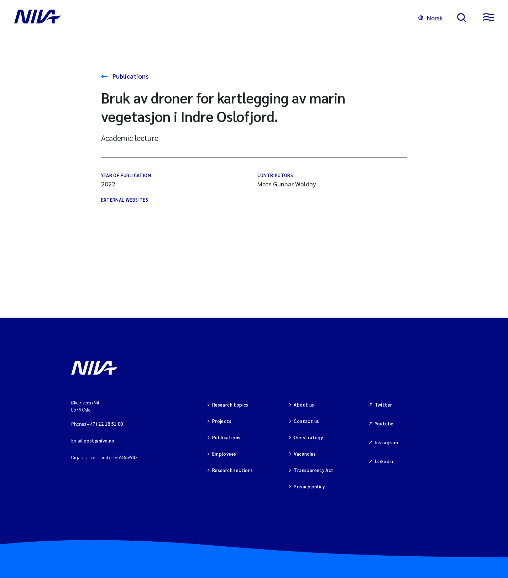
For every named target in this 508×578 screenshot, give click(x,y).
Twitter (383, 405)
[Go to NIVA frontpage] (209, 18)
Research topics (230, 405)
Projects (221, 421)
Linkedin (384, 461)
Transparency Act (314, 470)
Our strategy (308, 437)
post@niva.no (99, 441)
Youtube (384, 423)
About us (304, 405)
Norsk (430, 18)
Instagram (386, 442)
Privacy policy (309, 486)
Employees (224, 454)
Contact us (306, 421)
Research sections (232, 470)
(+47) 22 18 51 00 (104, 424)
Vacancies (305, 454)
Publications (130, 76)
